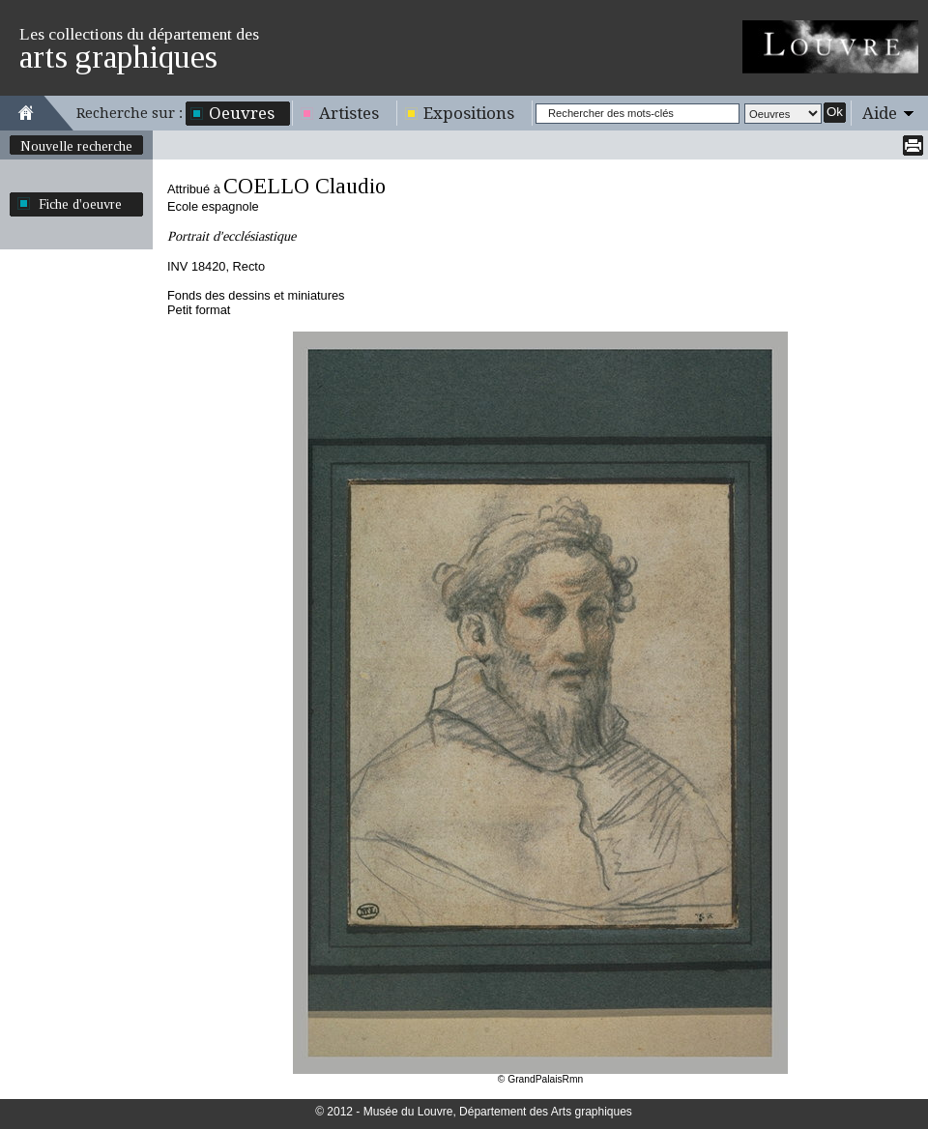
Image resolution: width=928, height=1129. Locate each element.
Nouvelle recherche (76, 146)
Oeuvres (242, 113)
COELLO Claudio (304, 186)
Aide (879, 113)
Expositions (468, 113)
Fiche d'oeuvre (80, 204)
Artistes (349, 113)
